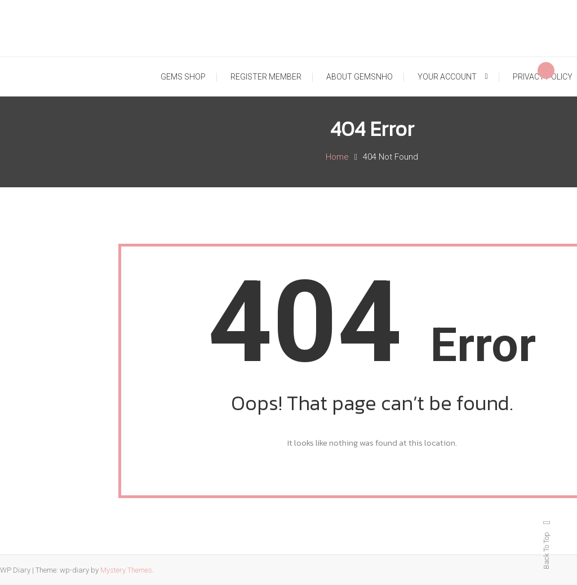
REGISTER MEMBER (265, 76)
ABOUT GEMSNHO (359, 76)
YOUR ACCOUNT (447, 76)
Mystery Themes (126, 570)
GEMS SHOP (183, 76)
